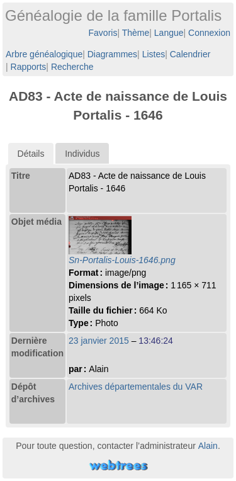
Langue (169, 33)
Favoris (103, 33)
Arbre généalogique (44, 54)
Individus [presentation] (82, 154)
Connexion (209, 33)
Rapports (29, 67)
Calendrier (190, 54)
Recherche (72, 67)
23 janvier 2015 (99, 341)
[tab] (31, 153)
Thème (136, 33)
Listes (154, 54)
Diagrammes (112, 54)
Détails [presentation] (31, 154)
